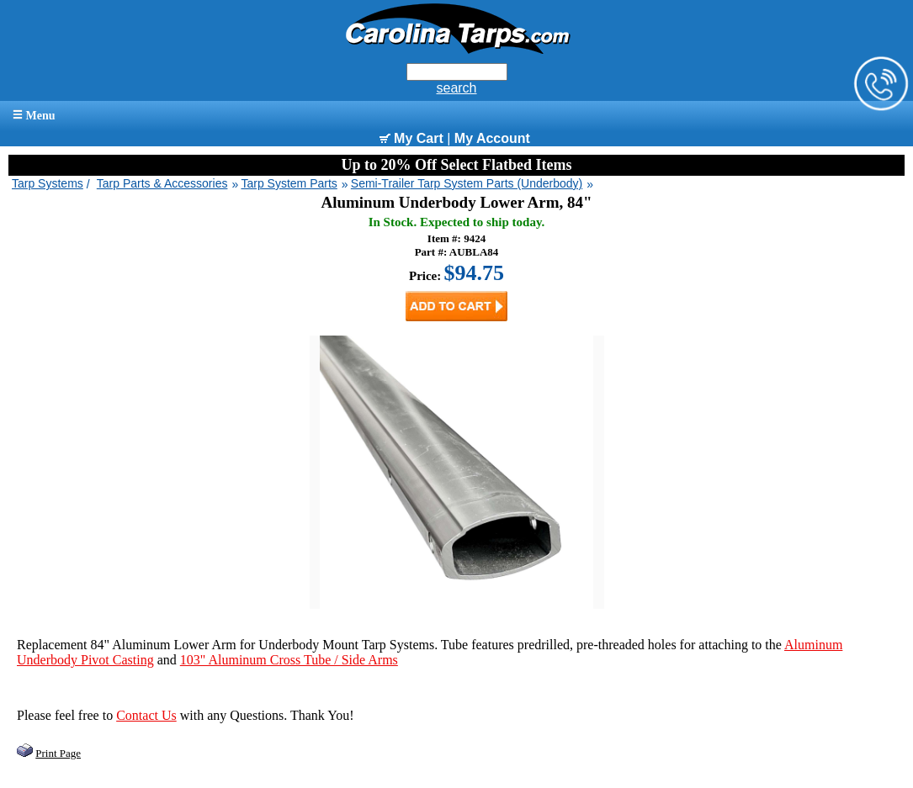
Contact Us (146, 715)
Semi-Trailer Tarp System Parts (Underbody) (466, 183)
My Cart (411, 138)
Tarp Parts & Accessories (162, 183)
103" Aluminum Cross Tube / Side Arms (289, 660)
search (456, 88)
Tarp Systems (47, 183)
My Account (492, 138)
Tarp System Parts (289, 183)
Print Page (58, 753)
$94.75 (474, 273)
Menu (34, 115)
